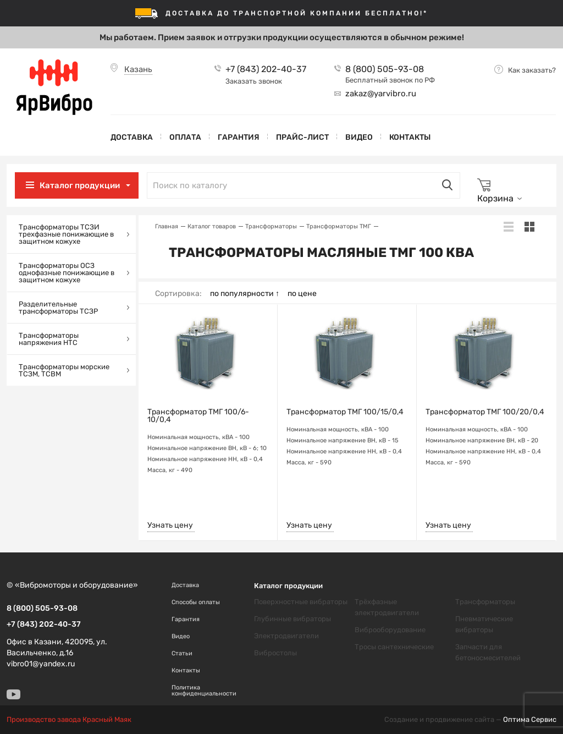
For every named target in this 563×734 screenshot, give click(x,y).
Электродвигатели (286, 636)
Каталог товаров (211, 226)
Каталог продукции (80, 185)
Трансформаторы (271, 226)
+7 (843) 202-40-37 (265, 69)
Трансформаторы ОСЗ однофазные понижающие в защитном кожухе (66, 272)
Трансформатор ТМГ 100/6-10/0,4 (198, 416)
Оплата (185, 137)
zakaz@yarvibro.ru (380, 93)
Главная (166, 226)
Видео (359, 137)
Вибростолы (275, 653)
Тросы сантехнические (394, 647)
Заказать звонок (253, 81)
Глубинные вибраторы (292, 619)
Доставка (132, 137)
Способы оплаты (196, 602)
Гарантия (239, 137)
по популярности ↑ (244, 294)
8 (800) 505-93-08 (384, 69)
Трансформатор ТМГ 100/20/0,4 (485, 412)
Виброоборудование (390, 630)
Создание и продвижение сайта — (470, 719)
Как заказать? (532, 70)
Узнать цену (170, 525)
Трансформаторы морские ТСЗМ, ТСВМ (64, 370)
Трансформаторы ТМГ (338, 226)
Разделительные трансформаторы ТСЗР (58, 307)
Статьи (182, 653)
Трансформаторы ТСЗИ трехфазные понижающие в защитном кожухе (66, 234)
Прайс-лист (302, 137)
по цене (302, 294)
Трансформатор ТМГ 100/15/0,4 (345, 412)
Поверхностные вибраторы (300, 602)
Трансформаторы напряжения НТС (49, 339)
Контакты (409, 137)
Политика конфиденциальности (204, 690)
